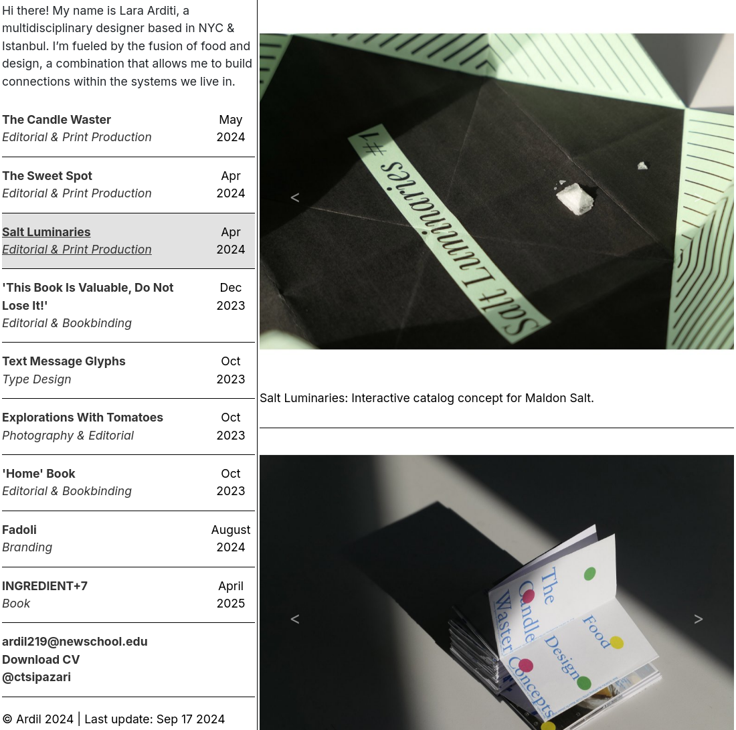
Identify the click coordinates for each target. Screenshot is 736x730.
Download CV (41, 659)
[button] (295, 196)
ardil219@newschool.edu (75, 641)
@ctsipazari (36, 677)
